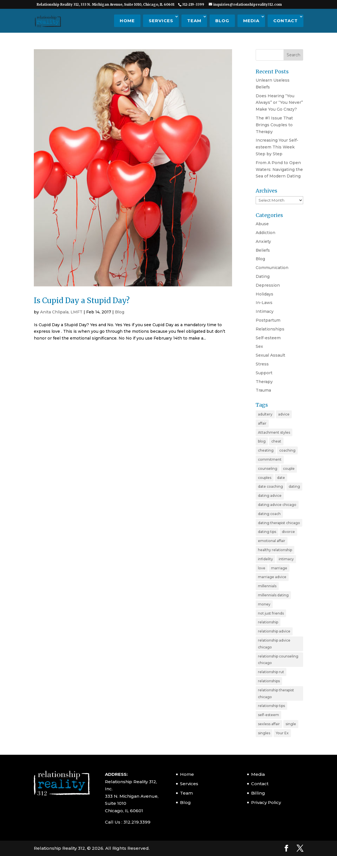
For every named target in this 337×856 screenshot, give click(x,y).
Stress (262, 364)
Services (161, 20)
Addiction (265, 232)
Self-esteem (268, 337)
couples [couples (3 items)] (264, 477)
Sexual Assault (270, 355)
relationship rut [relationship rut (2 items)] (271, 672)
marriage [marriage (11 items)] (279, 568)
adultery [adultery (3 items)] (265, 414)
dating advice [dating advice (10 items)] (270, 495)
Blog (222, 20)
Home (127, 20)
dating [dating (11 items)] (294, 486)
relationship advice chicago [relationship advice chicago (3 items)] (274, 643)
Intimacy (265, 311)
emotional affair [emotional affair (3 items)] (271, 541)
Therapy (264, 381)
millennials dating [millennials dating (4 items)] (273, 595)
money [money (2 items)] (264, 604)
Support (264, 372)
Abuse (262, 223)
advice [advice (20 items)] (284, 414)
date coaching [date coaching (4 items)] (270, 486)
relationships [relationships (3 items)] (269, 681)
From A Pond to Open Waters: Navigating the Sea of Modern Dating (279, 169)
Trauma (263, 390)
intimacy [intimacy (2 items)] (286, 559)
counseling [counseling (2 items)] (267, 468)
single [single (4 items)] (291, 724)
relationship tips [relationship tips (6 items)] (271, 706)
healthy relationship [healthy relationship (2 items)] (275, 550)
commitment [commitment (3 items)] (270, 459)
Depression (268, 285)
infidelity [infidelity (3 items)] (265, 559)
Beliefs (263, 250)
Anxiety (263, 241)
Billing (258, 793)
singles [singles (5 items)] (264, 733)
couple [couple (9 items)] (289, 468)
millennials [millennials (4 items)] (267, 586)
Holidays (264, 294)
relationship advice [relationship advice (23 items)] (274, 631)
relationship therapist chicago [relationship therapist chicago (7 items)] (276, 693)
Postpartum (268, 320)
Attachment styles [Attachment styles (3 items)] (274, 432)
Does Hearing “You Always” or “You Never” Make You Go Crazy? (279, 102)
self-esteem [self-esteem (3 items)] (268, 715)
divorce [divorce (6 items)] (288, 532)
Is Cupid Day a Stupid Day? (82, 300)
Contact (285, 20)
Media (251, 20)
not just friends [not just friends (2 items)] (271, 613)
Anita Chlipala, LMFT (61, 312)
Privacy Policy (266, 802)
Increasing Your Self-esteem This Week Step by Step (277, 147)
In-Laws (264, 302)
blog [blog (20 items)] (262, 441)
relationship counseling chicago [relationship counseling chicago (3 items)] (278, 659)
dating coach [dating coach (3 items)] (269, 514)
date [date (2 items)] (281, 477)
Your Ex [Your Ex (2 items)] (282, 733)
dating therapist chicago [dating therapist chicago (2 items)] (279, 523)
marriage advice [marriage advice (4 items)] (272, 577)
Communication (272, 267)
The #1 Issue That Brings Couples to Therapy (274, 124)
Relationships (270, 329)
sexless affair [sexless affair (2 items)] (269, 724)
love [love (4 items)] (261, 568)
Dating (263, 276)
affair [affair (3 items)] (262, 423)
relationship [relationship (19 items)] (268, 622)
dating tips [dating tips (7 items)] (267, 532)
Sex (259, 346)
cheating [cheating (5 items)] (266, 450)
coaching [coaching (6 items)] (287, 450)
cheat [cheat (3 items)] (276, 441)
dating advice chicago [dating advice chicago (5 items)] (277, 505)
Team (194, 20)
